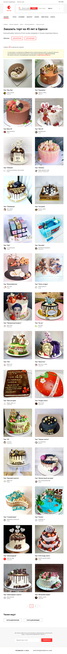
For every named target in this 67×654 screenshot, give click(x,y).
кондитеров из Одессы (43, 55)
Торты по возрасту (29, 24)
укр (60, 2)
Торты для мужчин (12, 620)
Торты (14, 17)
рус (62, 2)
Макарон (29, 17)
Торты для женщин (33, 620)
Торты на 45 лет (40, 24)
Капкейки (21, 17)
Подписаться (47, 640)
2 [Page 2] (35, 606)
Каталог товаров (14, 24)
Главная (5, 24)
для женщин (30, 38)
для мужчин (17, 38)
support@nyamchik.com (42, 650)
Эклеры (36, 17)
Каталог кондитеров (9, 2)
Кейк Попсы (44, 17)
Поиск (34, 8)
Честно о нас (20, 2)
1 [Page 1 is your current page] (31, 606)
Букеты (53, 17)
